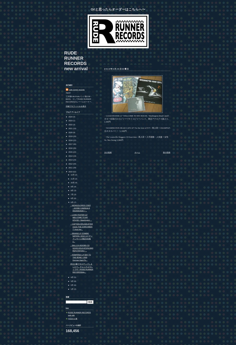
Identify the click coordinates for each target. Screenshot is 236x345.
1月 (72, 289)
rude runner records (77, 90)
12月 (73, 175)
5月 (72, 202)
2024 (71, 117)
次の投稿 (108, 152)
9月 (72, 187)
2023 (71, 121)
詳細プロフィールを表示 (76, 106)
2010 (71, 172)
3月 (72, 281)
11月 (73, 179)
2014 (71, 156)
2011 (71, 168)
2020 (71, 132)
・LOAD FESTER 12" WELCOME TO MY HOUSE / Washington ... (81, 217)
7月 (72, 194)
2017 (71, 144)
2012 (71, 164)
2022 (71, 125)
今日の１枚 (72, 319)
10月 (73, 183)
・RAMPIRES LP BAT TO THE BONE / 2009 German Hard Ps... (80, 257)
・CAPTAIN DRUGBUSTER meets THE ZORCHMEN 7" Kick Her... (81, 226)
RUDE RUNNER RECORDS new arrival (76, 60)
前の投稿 (166, 152)
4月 (72, 277)
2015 (71, 152)
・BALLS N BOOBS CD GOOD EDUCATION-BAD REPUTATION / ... (81, 248)
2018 (71, 140)
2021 (71, 128)
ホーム (137, 152)
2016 (71, 148)
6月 (72, 198)
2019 (71, 136)
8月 (72, 190)
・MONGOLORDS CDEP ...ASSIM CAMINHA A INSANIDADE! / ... (80, 208)
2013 (71, 160)
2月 (72, 285)
